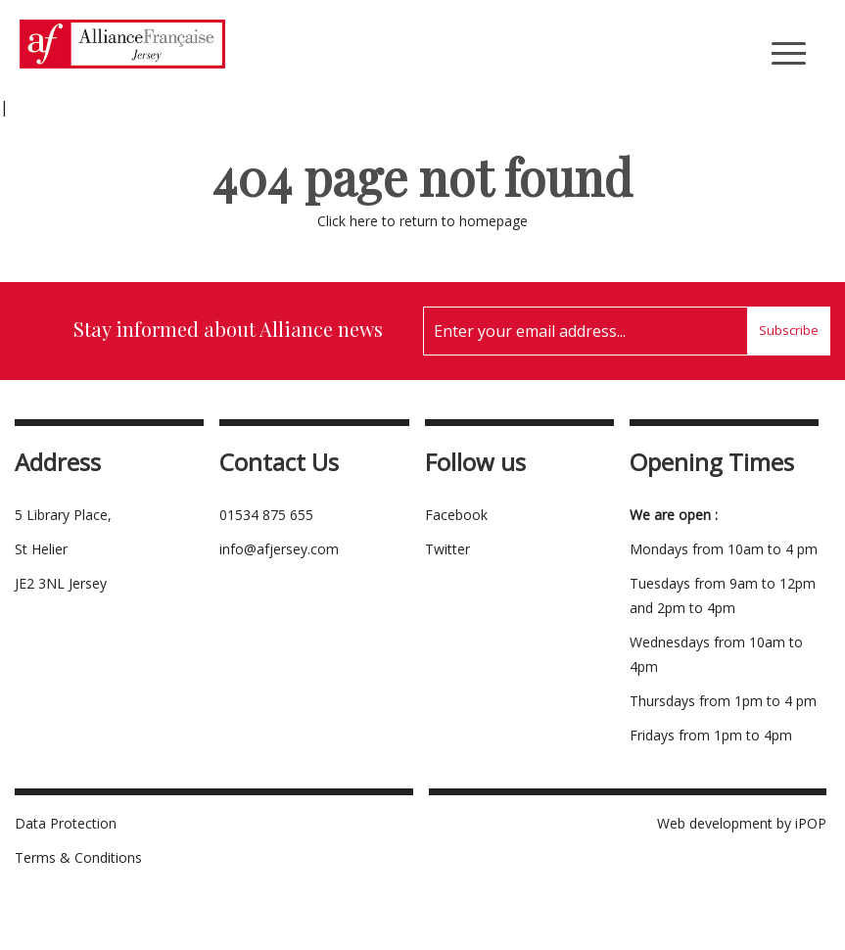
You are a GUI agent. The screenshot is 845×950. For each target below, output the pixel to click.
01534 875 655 (266, 514)
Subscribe (789, 330)
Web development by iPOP (741, 823)
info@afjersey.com (279, 549)
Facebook (456, 514)
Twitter (447, 549)
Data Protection (66, 823)
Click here (347, 221)
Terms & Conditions (78, 857)
